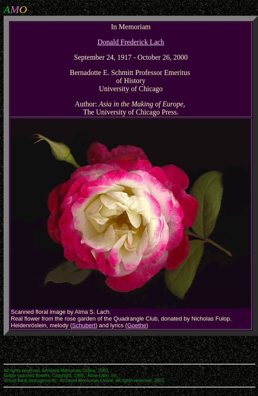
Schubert (84, 325)
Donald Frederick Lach (130, 42)
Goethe (136, 325)
